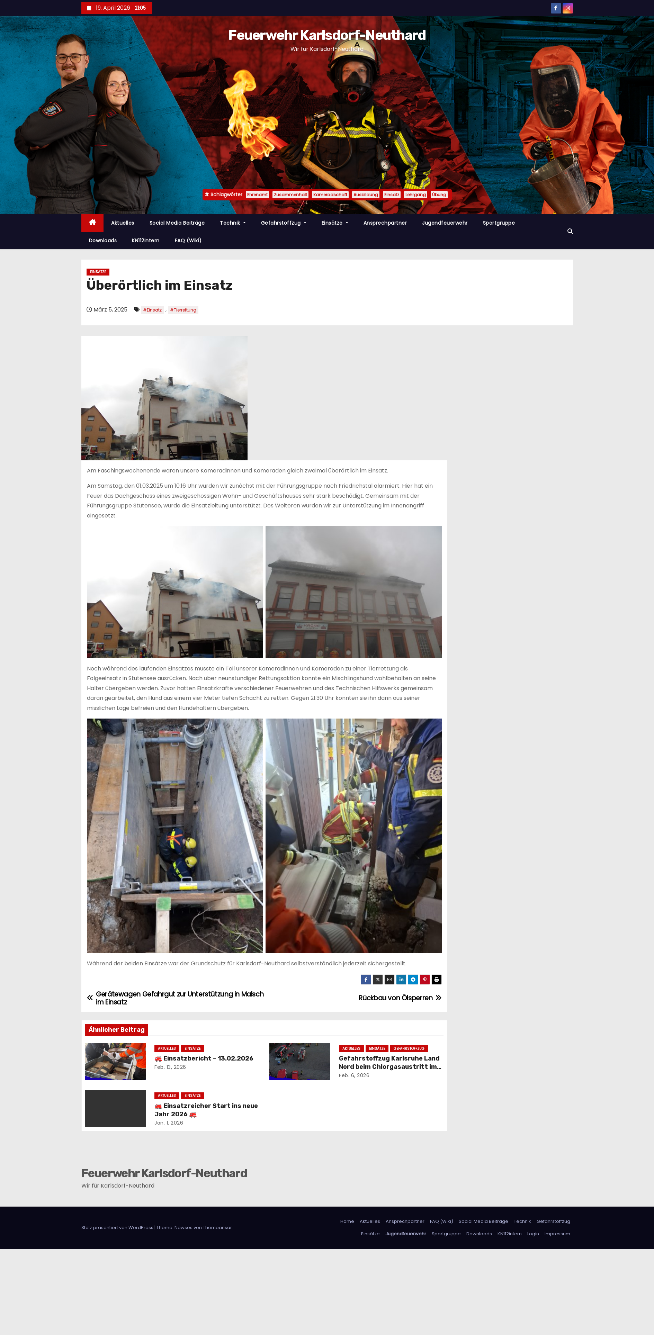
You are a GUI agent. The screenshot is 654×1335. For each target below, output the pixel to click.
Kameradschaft (330, 195)
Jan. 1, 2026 (168, 1122)
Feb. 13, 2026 (170, 1067)
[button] (570, 231)
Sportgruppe (499, 222)
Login (533, 1233)
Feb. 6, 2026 (354, 1075)
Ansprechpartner (385, 222)
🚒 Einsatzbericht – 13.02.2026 (203, 1058)
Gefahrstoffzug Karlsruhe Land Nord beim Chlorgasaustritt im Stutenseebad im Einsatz (389, 1067)
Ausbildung (365, 195)
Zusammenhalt (290, 195)
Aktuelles (122, 222)
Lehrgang (415, 195)
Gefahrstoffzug (283, 222)
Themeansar (217, 1227)
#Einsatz (152, 310)
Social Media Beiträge (177, 222)
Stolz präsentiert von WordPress (117, 1227)
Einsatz (391, 195)
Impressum (557, 1233)
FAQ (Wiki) (188, 240)
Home (347, 1221)
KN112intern (146, 240)
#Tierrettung (183, 310)
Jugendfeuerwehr (445, 222)
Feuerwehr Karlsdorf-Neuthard (326, 35)
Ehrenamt (257, 195)
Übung (439, 195)
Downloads (103, 240)
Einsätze (335, 222)
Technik (233, 222)
